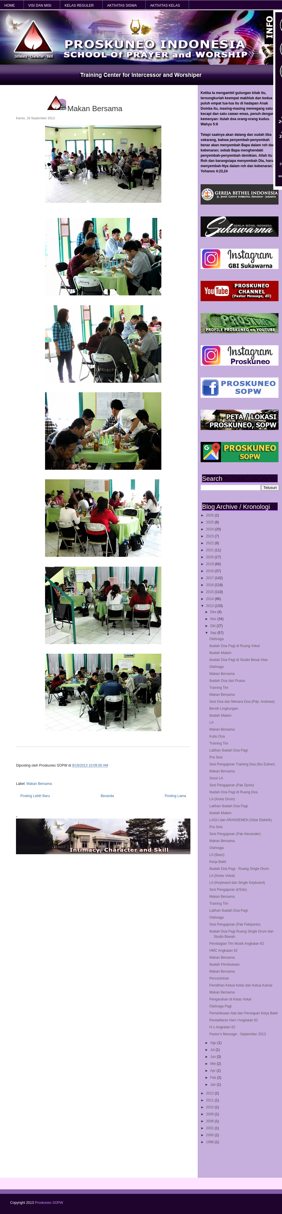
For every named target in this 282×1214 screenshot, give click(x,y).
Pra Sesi (215, 757)
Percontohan (219, 978)
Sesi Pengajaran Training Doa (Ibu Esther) (242, 764)
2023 (210, 536)
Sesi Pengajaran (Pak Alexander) (235, 834)
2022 (210, 543)
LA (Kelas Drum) (222, 799)
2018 (210, 571)
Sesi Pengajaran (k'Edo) (228, 890)
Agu (213, 1043)
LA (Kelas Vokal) (222, 876)
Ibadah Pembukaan (224, 964)
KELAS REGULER (79, 5)
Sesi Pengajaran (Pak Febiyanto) (234, 924)
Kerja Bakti (217, 862)
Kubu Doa (217, 736)
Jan (213, 1085)
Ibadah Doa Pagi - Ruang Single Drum (239, 869)
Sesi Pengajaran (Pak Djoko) (231, 785)
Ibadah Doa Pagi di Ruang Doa (233, 792)
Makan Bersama (222, 674)
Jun (213, 1057)
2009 (210, 1114)
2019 (210, 564)
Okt (213, 626)
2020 (210, 557)
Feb (213, 1078)
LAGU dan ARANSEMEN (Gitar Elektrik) (240, 820)
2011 (210, 1100)
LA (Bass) (216, 855)
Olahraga (216, 639)
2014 (210, 599)
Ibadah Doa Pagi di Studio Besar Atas (238, 660)
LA (211, 722)
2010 (210, 1107)
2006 (210, 1121)
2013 (210, 606)
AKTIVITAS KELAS (165, 5)
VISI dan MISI (39, 5)
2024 (210, 529)
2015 (210, 592)
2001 (210, 1128)
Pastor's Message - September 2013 (237, 1034)
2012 (210, 1093)
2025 (210, 522)
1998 (210, 1142)
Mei (213, 1064)
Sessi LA (216, 778)
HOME (9, 5)
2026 (210, 515)
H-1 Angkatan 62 (222, 1027)
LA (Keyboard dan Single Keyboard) (237, 883)
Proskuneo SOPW (49, 1203)
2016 (210, 585)
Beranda (107, 796)
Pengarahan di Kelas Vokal (230, 999)
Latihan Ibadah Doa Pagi (228, 750)
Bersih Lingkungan (223, 709)
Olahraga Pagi (220, 1006)
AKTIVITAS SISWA (122, 5)
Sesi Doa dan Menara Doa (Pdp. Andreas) (242, 702)
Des (213, 612)
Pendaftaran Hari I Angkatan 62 (233, 1020)
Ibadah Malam (220, 653)
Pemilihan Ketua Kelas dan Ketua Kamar (240, 985)
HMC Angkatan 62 (223, 951)
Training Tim (219, 688)
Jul (213, 1050)
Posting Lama (175, 796)
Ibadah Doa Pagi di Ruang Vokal (234, 646)
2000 (210, 1135)
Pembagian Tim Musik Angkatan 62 (236, 944)
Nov (213, 619)
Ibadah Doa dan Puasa (227, 681)
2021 (210, 550)
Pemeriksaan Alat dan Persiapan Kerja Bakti (243, 1013)
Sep (213, 633)
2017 (210, 578)
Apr (213, 1071)
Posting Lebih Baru (35, 796)
